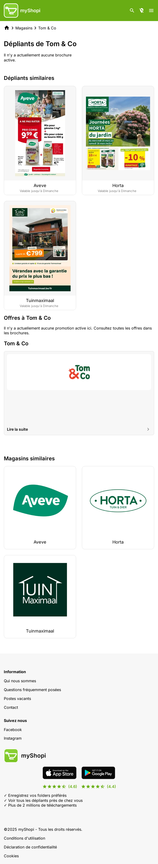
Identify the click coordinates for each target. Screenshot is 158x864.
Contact (11, 707)
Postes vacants (17, 698)
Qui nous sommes (20, 680)
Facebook (13, 729)
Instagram (13, 738)
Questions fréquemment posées (32, 689)
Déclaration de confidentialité (30, 847)
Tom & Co (47, 28)
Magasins (23, 28)
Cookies (11, 855)
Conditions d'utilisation (24, 838)
